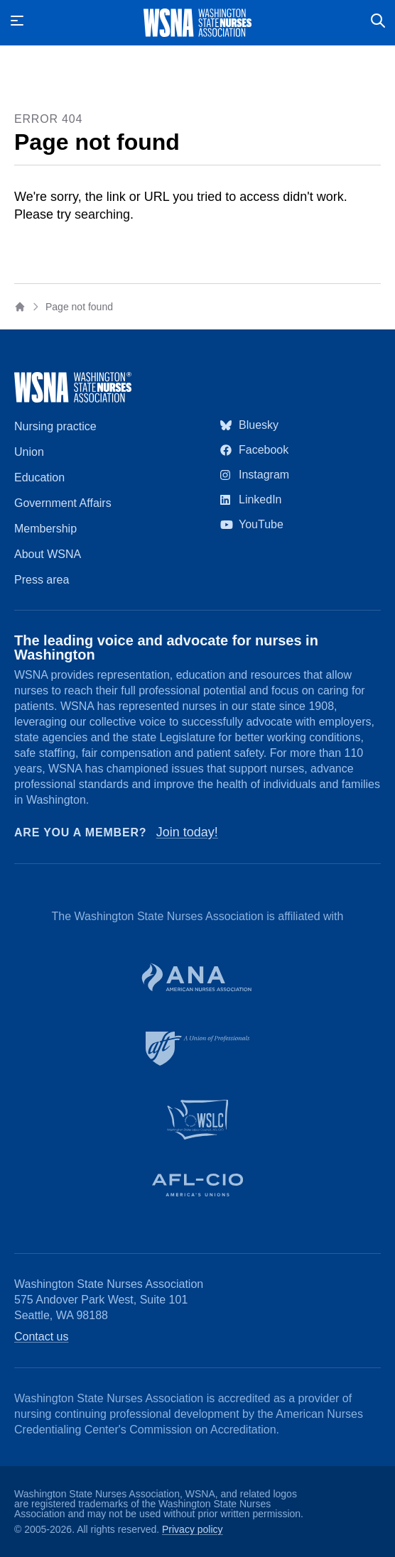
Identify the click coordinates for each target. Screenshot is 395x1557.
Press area (41, 580)
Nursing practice (55, 426)
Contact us (41, 1337)
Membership (45, 529)
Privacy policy (192, 1529)
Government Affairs (63, 503)
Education (39, 477)
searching (102, 214)
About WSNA (47, 554)
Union (29, 452)
